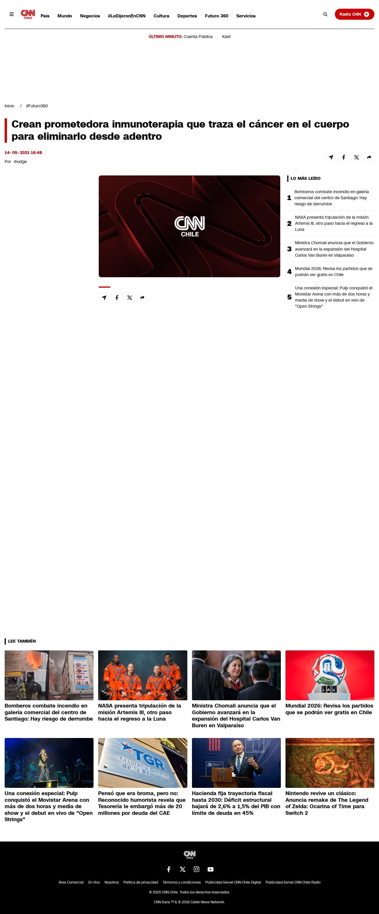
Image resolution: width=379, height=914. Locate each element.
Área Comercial (71, 882)
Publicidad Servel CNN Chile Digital (233, 882)
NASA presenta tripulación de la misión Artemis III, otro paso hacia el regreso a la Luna (334, 223)
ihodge (20, 161)
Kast (226, 36)
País (45, 16)
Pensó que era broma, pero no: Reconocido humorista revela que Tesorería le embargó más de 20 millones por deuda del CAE (142, 803)
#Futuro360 (37, 106)
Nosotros (112, 882)
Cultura (161, 16)
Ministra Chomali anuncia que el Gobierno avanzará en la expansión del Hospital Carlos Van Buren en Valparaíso (334, 249)
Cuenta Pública (198, 36)
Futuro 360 (216, 16)
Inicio (9, 106)
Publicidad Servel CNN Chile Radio (293, 882)
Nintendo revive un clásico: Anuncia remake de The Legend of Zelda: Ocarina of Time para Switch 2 (326, 803)
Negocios (90, 16)
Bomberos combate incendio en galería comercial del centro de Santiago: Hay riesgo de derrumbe (331, 198)
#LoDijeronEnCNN (127, 16)
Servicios (246, 16)
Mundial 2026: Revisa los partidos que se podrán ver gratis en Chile (333, 272)
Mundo (65, 16)
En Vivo (94, 882)
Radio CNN (355, 14)
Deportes (187, 16)
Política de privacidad (140, 882)
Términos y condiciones (182, 882)
